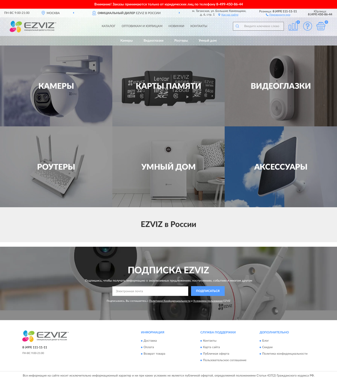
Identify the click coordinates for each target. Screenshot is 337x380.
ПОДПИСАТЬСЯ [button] (208, 291)
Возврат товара (154, 354)
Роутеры (181, 40)
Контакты (198, 26)
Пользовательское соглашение (224, 360)
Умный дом (208, 40)
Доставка (150, 340)
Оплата (149, 347)
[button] (278, 14)
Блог (265, 340)
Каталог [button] (109, 26)
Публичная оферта (216, 354)
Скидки (267, 347)
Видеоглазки (154, 40)
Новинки (176, 26)
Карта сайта (211, 347)
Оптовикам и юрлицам (142, 26)
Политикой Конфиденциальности (169, 301)
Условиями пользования (208, 301)
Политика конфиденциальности (285, 354)
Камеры (126, 40)
